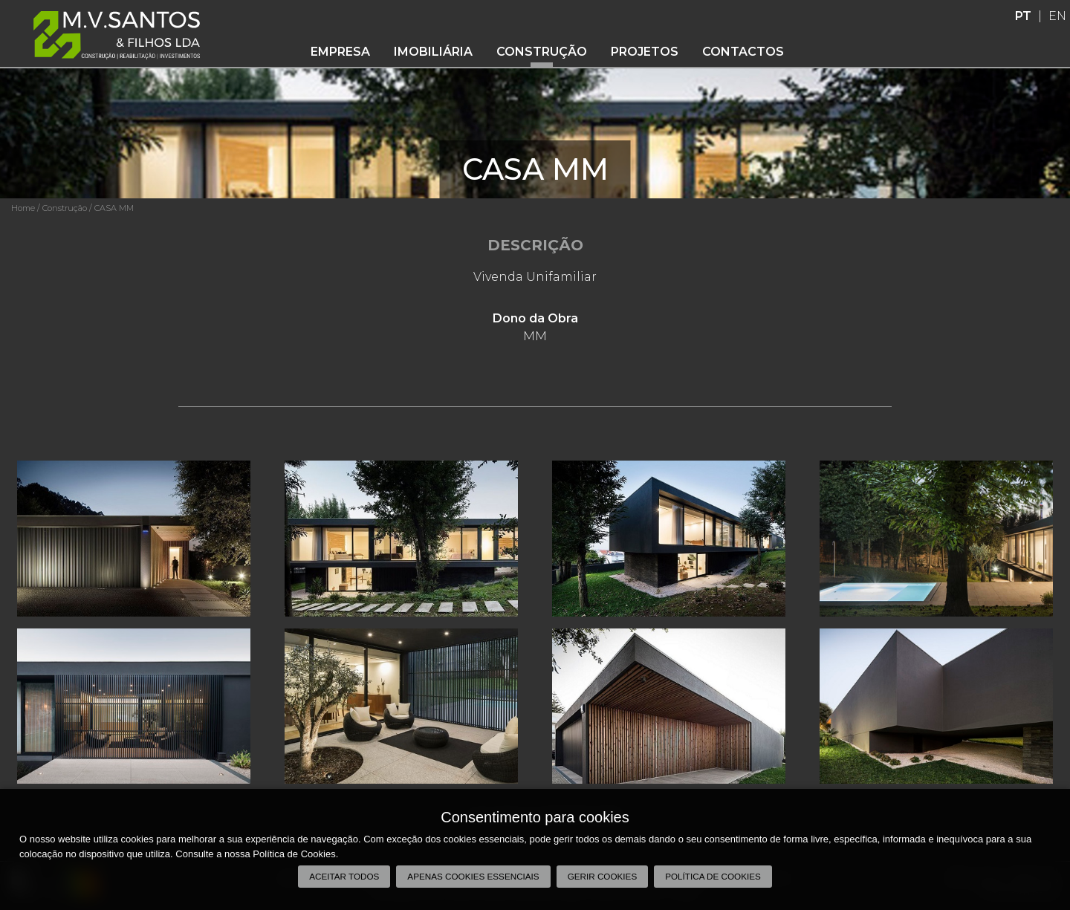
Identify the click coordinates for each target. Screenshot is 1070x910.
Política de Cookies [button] (713, 876)
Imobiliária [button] (433, 52)
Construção (64, 208)
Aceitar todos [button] (344, 876)
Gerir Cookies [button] (603, 876)
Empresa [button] (340, 52)
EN (1057, 16)
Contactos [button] (743, 52)
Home (23, 208)
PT (1023, 16)
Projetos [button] (644, 52)
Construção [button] (541, 52)
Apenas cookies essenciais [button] (473, 876)
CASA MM (114, 208)
